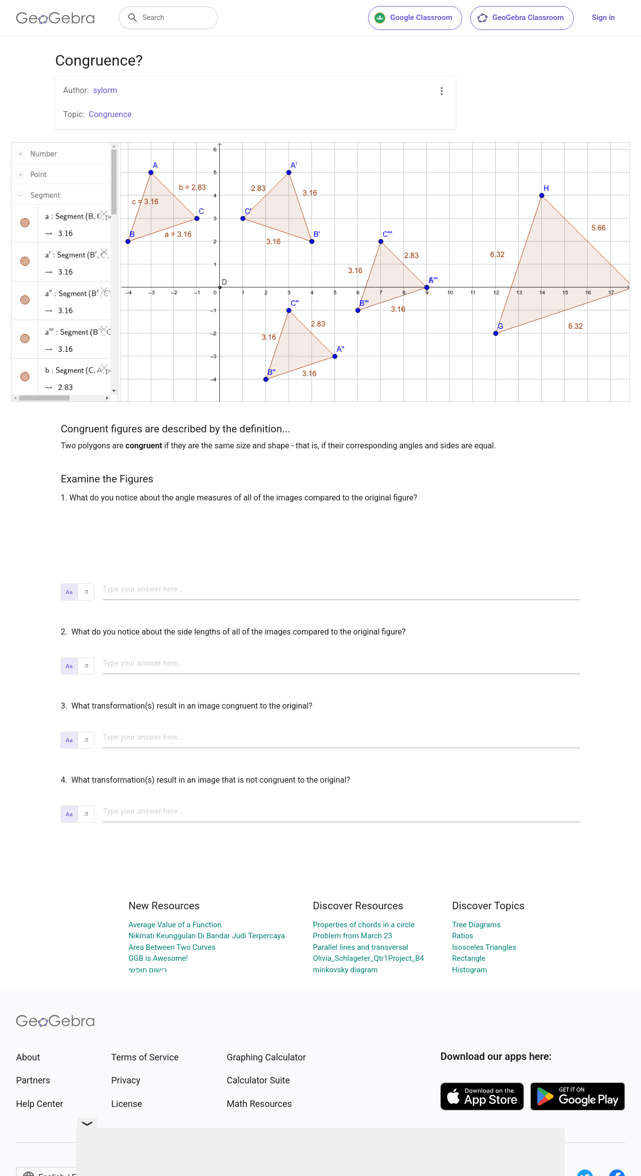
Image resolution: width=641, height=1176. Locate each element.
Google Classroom (413, 18)
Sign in (603, 17)
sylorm (105, 90)
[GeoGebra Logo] (55, 18)
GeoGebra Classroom (520, 18)
